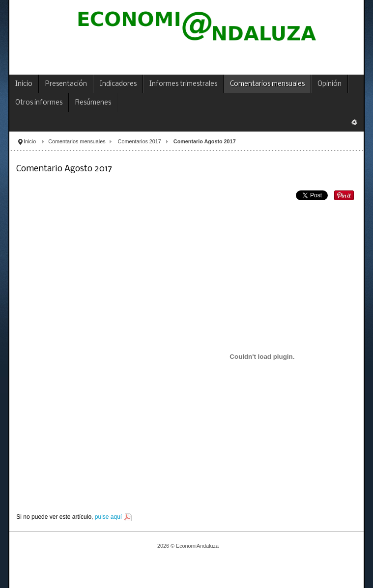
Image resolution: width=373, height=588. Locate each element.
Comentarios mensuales (76, 141)
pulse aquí (108, 516)
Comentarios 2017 (139, 141)
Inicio (30, 141)
